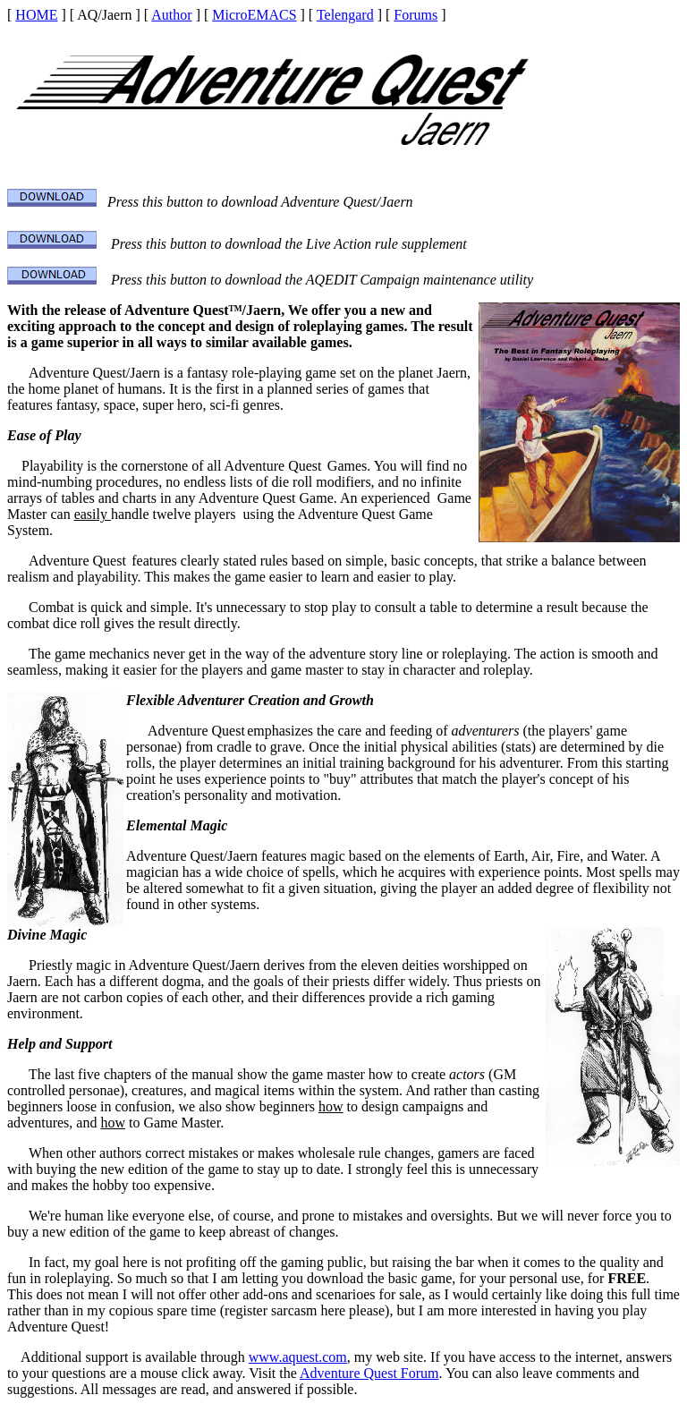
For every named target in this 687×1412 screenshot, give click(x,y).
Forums (415, 14)
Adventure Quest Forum (369, 1373)
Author (171, 14)
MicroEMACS (254, 14)
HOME (36, 14)
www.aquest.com (298, 1357)
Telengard (345, 14)
